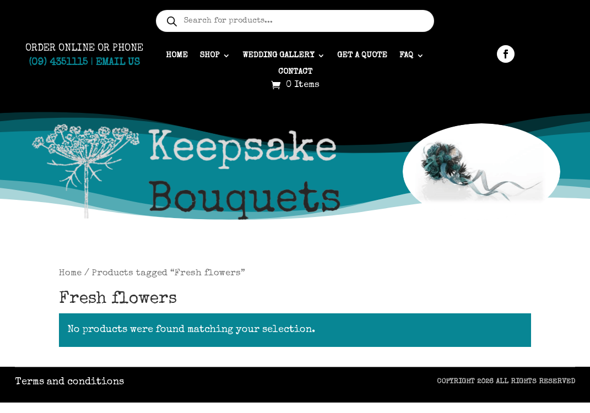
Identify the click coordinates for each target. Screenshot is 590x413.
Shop (209, 55)
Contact (295, 72)
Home (177, 55)
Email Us (118, 63)
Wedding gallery (278, 55)
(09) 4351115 (58, 63)
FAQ (406, 55)
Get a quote (362, 55)
